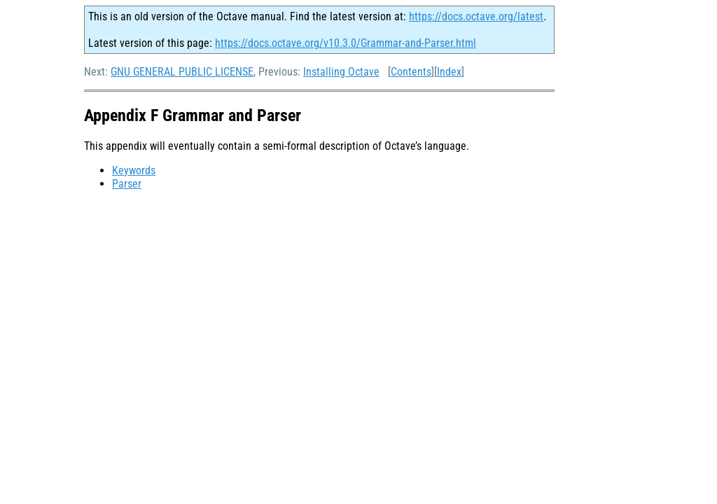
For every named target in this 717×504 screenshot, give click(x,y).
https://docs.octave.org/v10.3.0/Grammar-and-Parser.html (345, 43)
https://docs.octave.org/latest (476, 16)
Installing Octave (341, 71)
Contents (411, 71)
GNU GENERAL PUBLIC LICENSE (182, 71)
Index (449, 71)
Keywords (133, 170)
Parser (126, 183)
